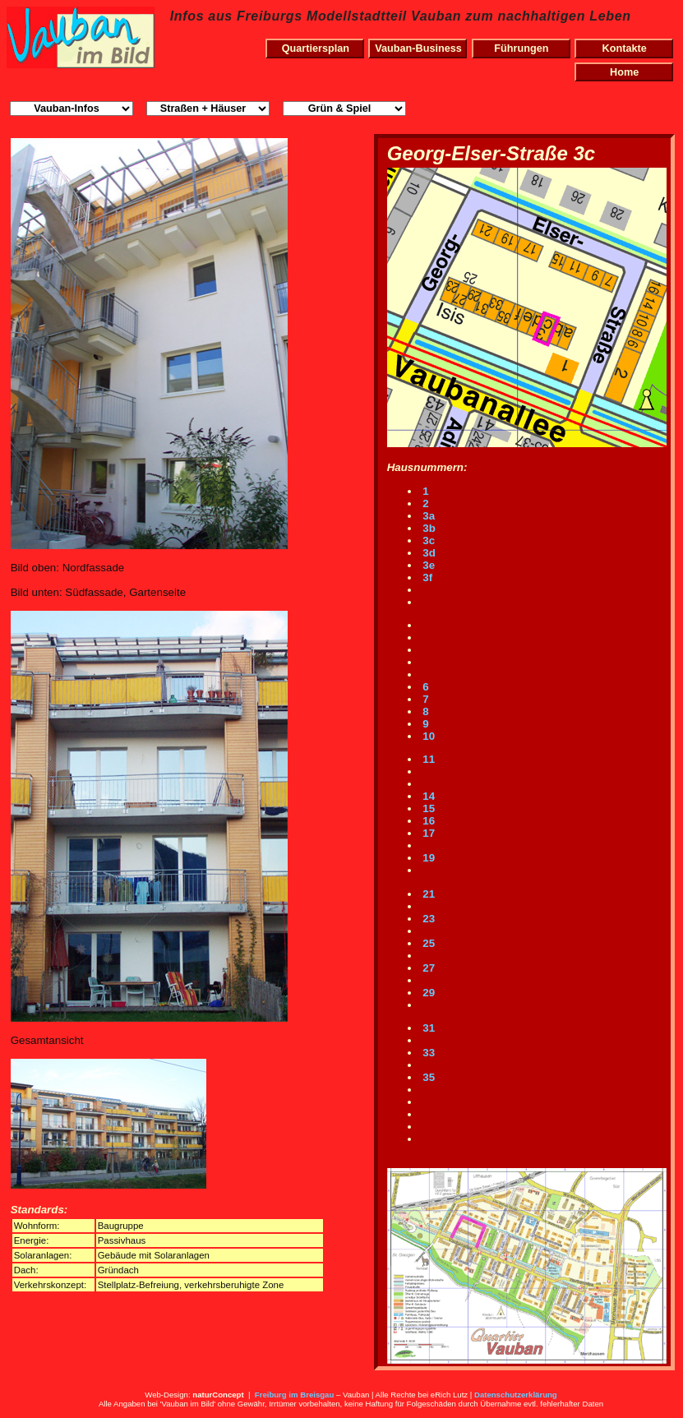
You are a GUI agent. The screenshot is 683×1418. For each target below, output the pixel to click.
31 (428, 1028)
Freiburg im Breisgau (295, 1394)
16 (428, 821)
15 (428, 808)
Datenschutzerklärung (515, 1394)
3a (428, 516)
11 (428, 759)
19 (428, 858)
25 (428, 943)
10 (428, 736)
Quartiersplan (315, 48)
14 (428, 796)
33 (428, 1052)
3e (428, 565)
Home (624, 72)
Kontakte (624, 48)
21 (428, 894)
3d (428, 553)
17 (428, 833)
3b (428, 528)
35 (428, 1077)
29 (428, 992)
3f (426, 577)
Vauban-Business (418, 48)
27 (428, 968)
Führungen (521, 48)
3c (428, 540)
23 (428, 918)
